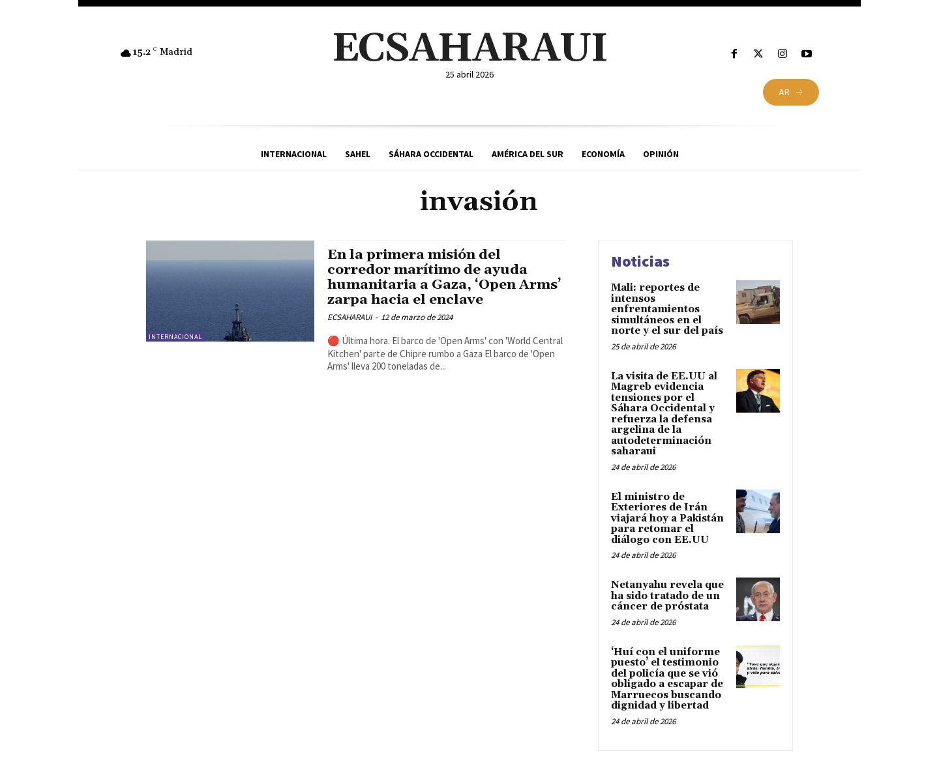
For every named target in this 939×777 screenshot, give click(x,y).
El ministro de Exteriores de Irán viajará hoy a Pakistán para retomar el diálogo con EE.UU (667, 518)
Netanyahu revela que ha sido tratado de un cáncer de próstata (667, 596)
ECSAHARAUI (349, 317)
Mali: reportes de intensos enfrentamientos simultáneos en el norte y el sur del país (667, 309)
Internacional (175, 336)
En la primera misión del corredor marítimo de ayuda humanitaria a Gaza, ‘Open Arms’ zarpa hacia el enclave (445, 277)
